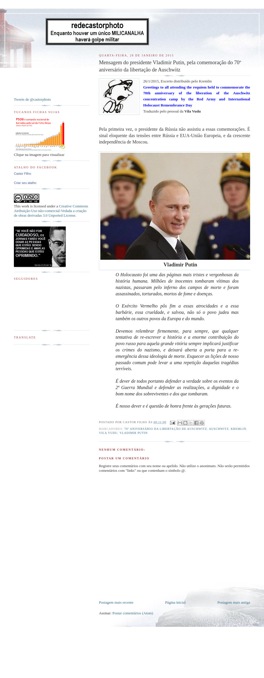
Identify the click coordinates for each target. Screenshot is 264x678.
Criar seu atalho (25, 183)
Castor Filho (22, 173)
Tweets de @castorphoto (32, 99)
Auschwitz (219, 428)
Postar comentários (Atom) (132, 613)
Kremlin (238, 428)
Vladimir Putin (133, 432)
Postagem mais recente (116, 602)
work (25, 206)
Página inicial (175, 602)
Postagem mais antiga (233, 602)
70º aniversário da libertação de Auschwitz (165, 428)
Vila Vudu (108, 432)
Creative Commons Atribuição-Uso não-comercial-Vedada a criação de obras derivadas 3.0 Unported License (51, 211)
